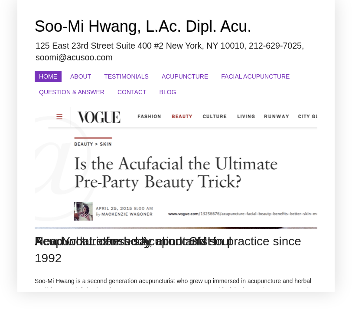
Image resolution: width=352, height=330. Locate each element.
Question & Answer (71, 92)
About (80, 76)
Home (48, 76)
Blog (168, 92)
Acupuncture (185, 76)
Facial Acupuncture (255, 76)
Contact (132, 92)
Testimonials (126, 76)
